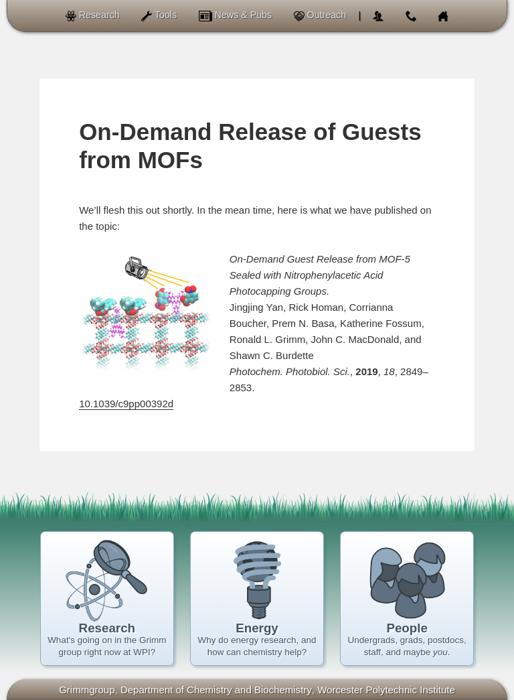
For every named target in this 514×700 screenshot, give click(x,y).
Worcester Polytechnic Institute (386, 689)
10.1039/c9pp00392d (126, 403)
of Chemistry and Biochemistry (216, 689)
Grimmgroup (86, 689)
